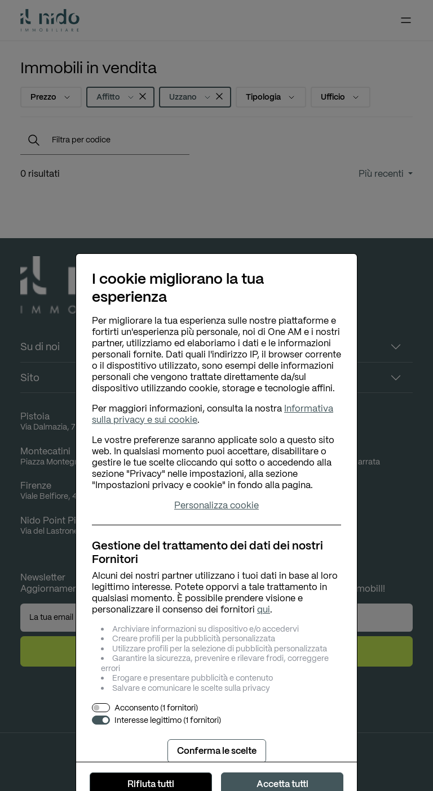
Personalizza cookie (216, 505)
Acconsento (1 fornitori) (156, 708)
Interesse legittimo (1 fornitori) (167, 720)
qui (263, 609)
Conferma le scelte (217, 751)
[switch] (101, 707)
